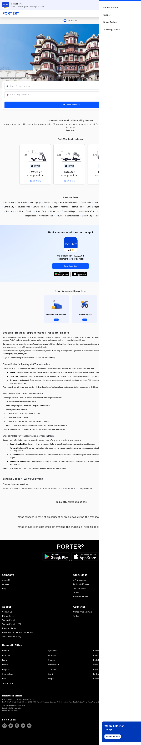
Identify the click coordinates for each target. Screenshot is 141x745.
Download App (70, 265)
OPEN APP (129, 5)
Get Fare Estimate (71, 104)
